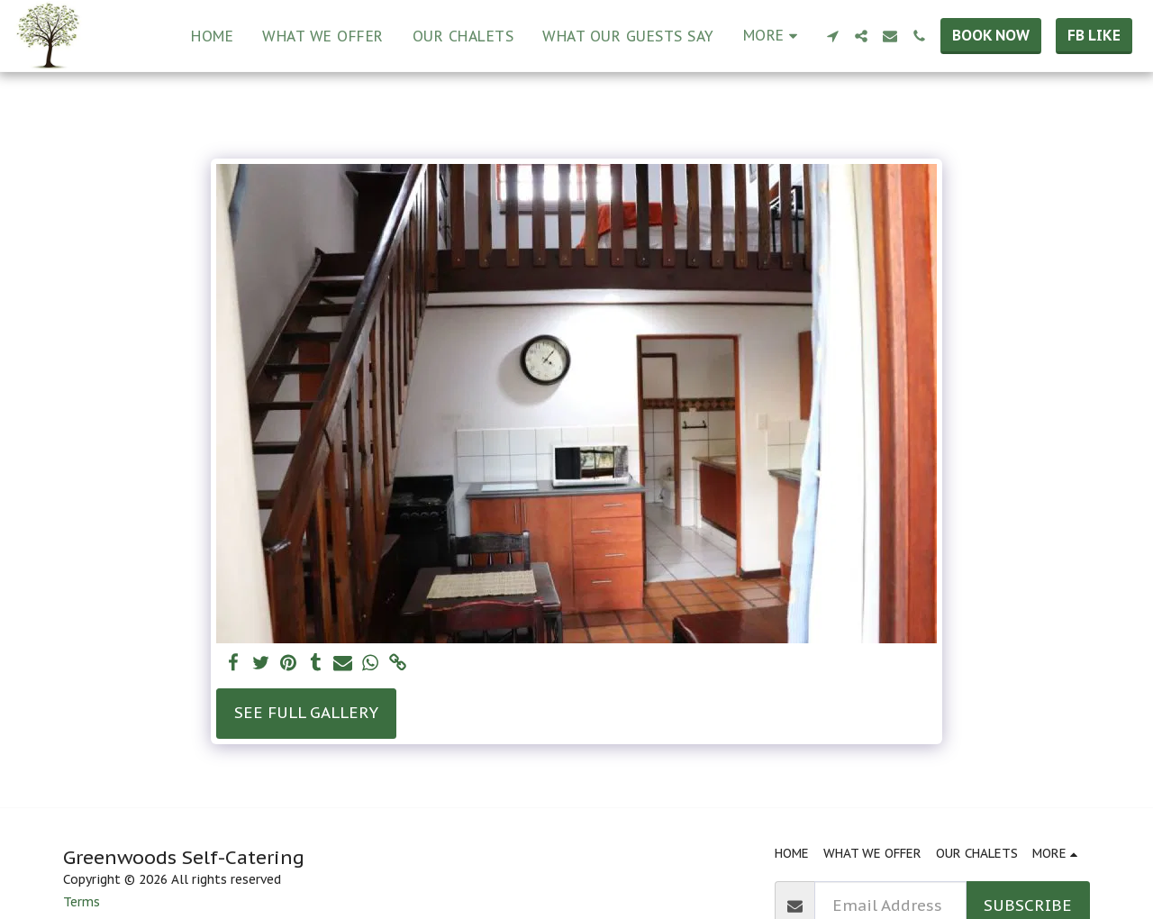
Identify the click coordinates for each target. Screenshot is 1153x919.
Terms (81, 902)
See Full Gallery (306, 712)
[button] (832, 36)
